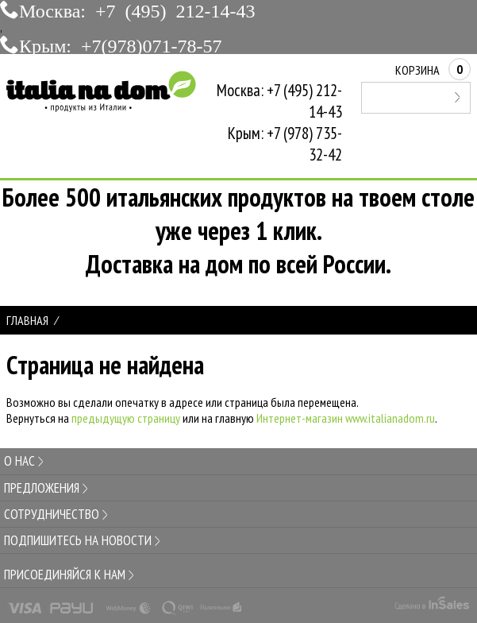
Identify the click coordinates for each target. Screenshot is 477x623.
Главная (27, 320)
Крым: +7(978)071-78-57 (120, 44)
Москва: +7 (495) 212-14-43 (137, 9)
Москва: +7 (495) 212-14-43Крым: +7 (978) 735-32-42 (279, 122)
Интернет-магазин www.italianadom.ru (345, 418)
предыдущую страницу (125, 418)
